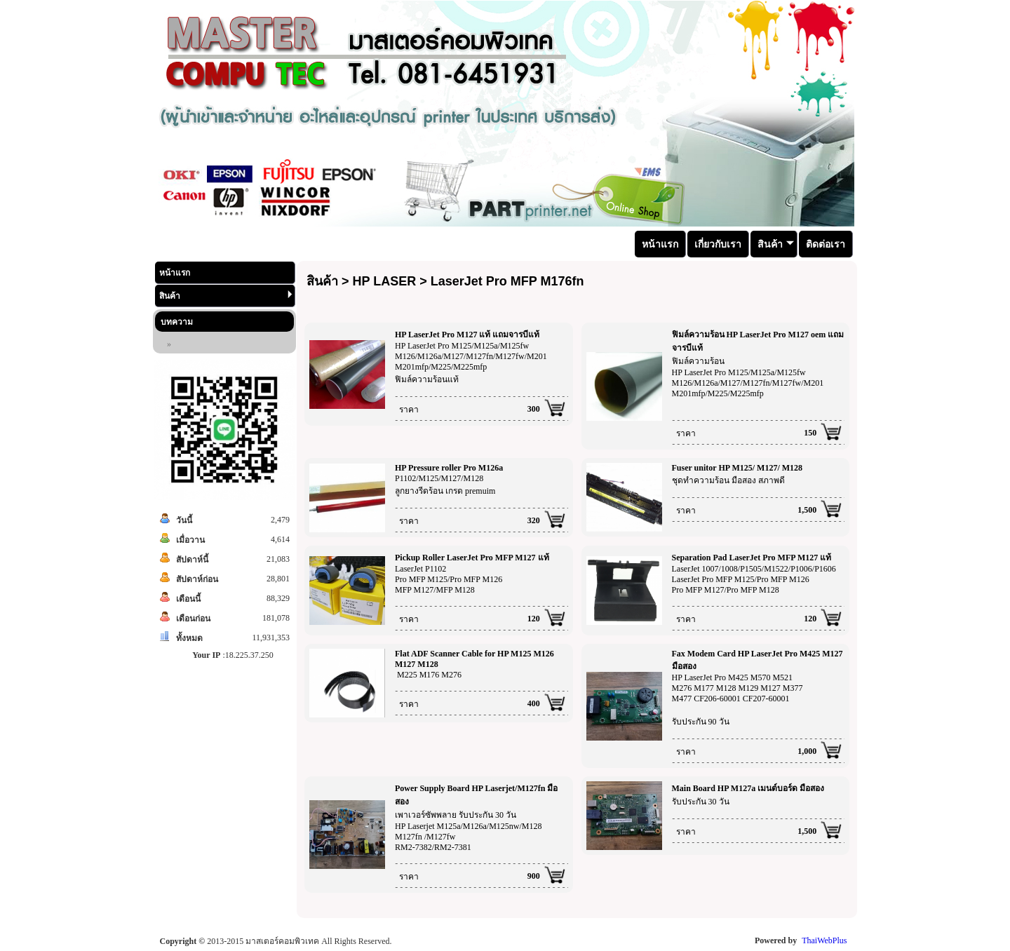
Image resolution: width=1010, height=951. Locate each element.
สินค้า (225, 295)
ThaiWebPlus (824, 940)
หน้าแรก (174, 273)
